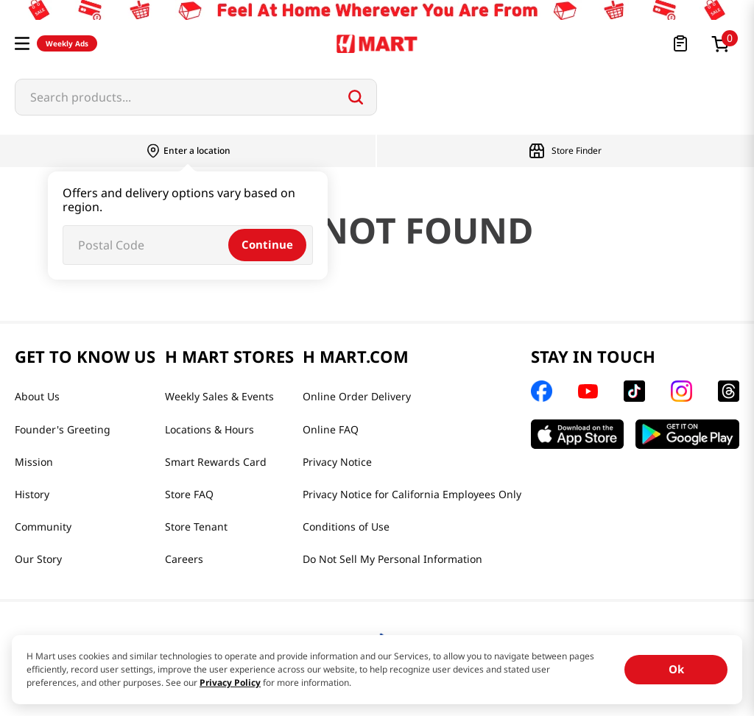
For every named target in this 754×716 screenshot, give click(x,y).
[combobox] (196, 97)
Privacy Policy (230, 682)
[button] (22, 43)
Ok (676, 669)
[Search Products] (355, 97)
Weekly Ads (67, 43)
